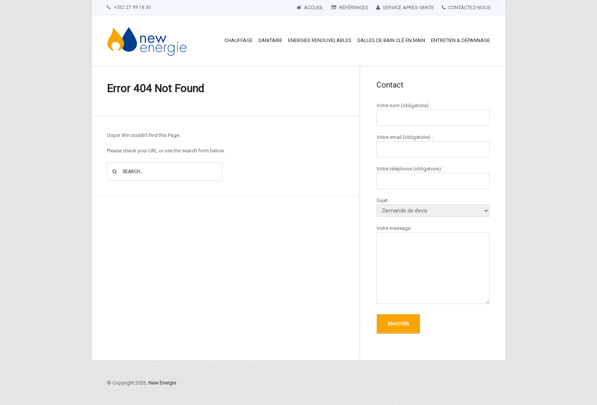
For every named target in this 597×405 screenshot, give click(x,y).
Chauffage (238, 40)
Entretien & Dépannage (460, 40)
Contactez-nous (466, 7)
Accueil (310, 7)
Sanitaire (270, 40)
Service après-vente (405, 7)
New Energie (162, 383)
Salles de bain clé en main (391, 40)
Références (349, 7)
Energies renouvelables (319, 40)
